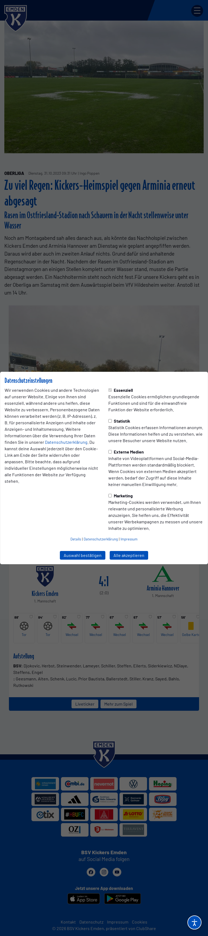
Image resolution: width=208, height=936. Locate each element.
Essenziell (120, 390)
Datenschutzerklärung (66, 442)
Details (75, 539)
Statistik (119, 420)
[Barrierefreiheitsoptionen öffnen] (194, 922)
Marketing (120, 495)
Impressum (129, 539)
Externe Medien (126, 451)
